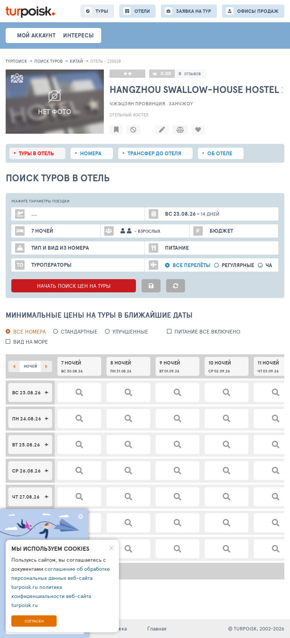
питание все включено (207, 331)
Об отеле (219, 153)
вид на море (30, 341)
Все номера (29, 331)
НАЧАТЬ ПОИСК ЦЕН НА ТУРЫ (74, 285)
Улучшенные (130, 331)
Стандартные (79, 331)
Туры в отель (36, 153)
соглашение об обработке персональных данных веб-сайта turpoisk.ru (60, 577)
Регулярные (238, 265)
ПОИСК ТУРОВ (48, 61)
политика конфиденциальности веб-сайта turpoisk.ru (51, 596)
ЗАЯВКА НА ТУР (193, 11)
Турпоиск (16, 61)
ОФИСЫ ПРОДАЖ (258, 11)
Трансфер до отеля (154, 153)
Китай (76, 61)
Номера (91, 153)
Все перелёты (191, 265)
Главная (157, 628)
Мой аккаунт (36, 35)
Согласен (34, 621)
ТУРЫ (102, 11)
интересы (78, 35)
